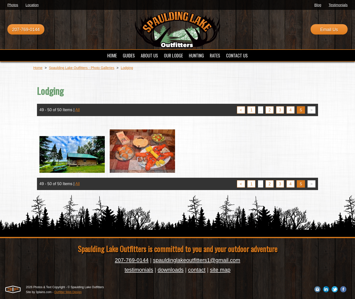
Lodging (127, 68)
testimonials (138, 270)
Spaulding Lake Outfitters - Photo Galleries (81, 68)
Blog (317, 5)
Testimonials (338, 5)
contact (197, 270)
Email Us (329, 29)
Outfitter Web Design (68, 292)
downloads (170, 270)
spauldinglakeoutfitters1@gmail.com (196, 260)
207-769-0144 (26, 29)
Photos (12, 5)
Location (32, 5)
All (77, 110)
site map (220, 270)
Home (37, 68)
